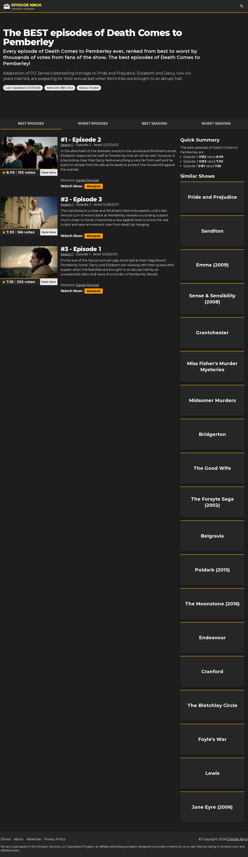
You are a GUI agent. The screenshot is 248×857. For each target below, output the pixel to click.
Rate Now (49, 172)
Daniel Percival (87, 180)
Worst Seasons (216, 123)
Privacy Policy (54, 839)
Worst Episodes (93, 123)
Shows (6, 839)
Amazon (93, 186)
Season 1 (67, 145)
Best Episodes (31, 123)
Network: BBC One (60, 88)
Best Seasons (154, 123)
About (19, 839)
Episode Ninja (237, 839)
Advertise (34, 839)
